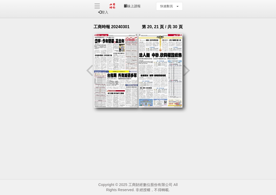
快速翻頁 (169, 6)
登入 (103, 12)
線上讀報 (132, 6)
